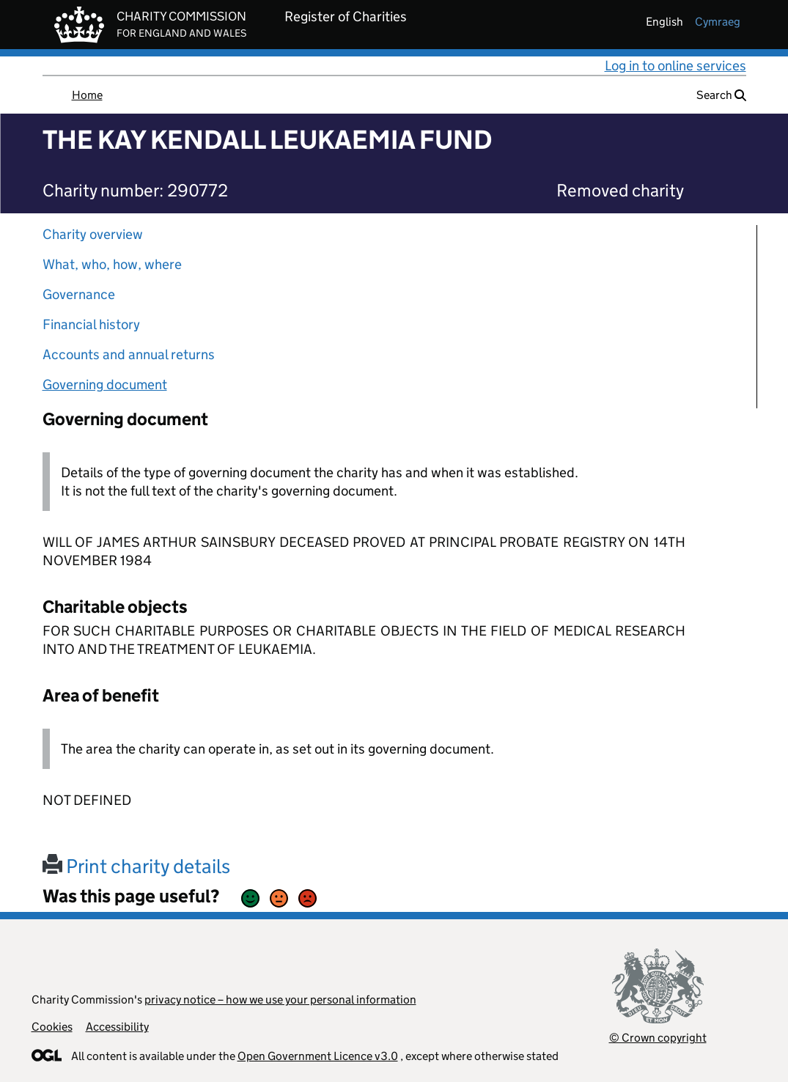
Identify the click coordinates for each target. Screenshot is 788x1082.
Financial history (91, 324)
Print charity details (136, 866)
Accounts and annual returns (129, 354)
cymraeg (717, 22)
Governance (79, 294)
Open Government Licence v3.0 (317, 1056)
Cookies (52, 1027)
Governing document (105, 384)
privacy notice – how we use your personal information (280, 999)
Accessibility (117, 1027)
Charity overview (93, 234)
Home (87, 95)
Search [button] (721, 95)
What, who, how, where (112, 264)
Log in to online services (675, 65)
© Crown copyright (658, 1038)
